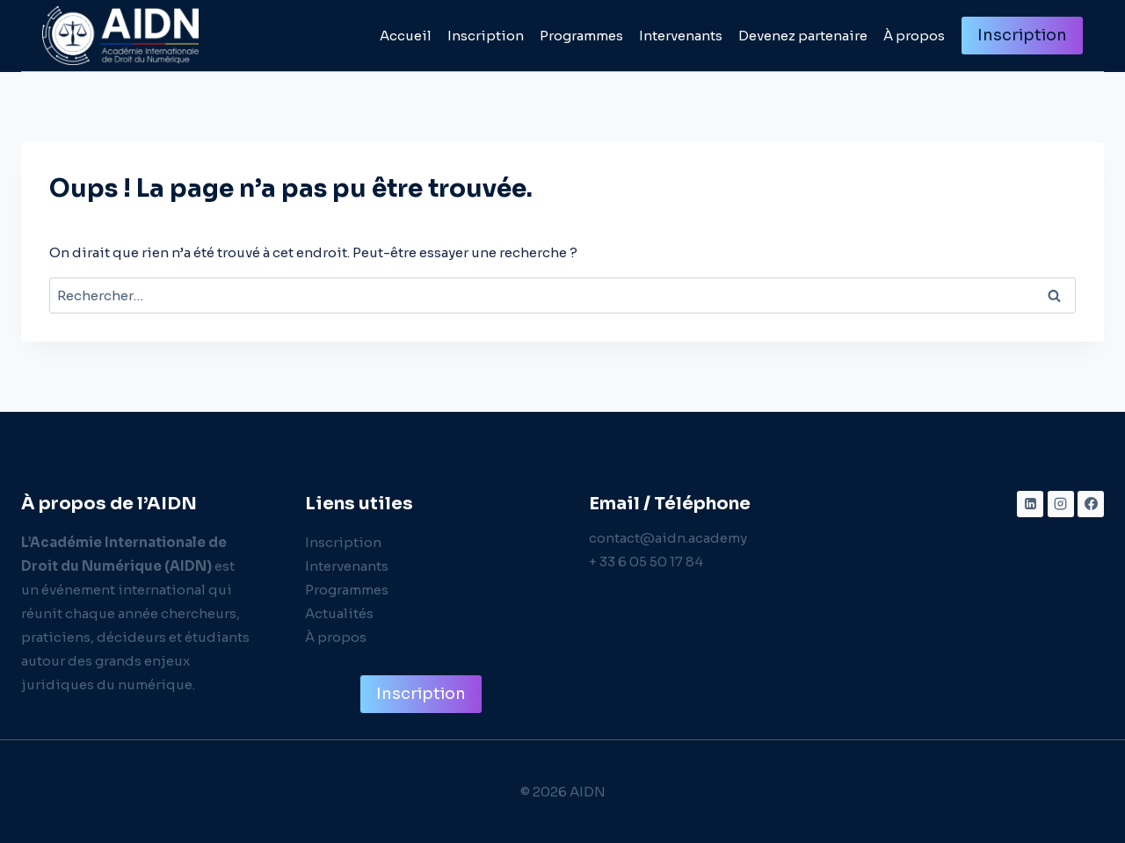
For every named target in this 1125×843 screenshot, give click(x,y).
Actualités (339, 613)
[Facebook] (1091, 504)
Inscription (485, 35)
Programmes (581, 35)
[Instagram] (1061, 504)
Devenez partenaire (802, 35)
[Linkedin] (1030, 504)
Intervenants (680, 35)
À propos (914, 35)
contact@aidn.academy (668, 538)
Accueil (406, 35)
